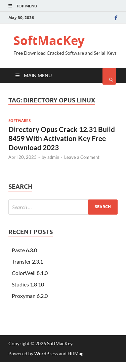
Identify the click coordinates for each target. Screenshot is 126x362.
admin (53, 157)
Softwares (19, 120)
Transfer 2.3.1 (27, 261)
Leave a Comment (81, 157)
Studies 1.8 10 (28, 284)
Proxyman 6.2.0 (30, 295)
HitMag (75, 353)
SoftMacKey (48, 40)
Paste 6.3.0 (24, 250)
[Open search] (109, 76)
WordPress (46, 353)
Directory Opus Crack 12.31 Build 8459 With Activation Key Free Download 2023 (61, 138)
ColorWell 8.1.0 (30, 273)
